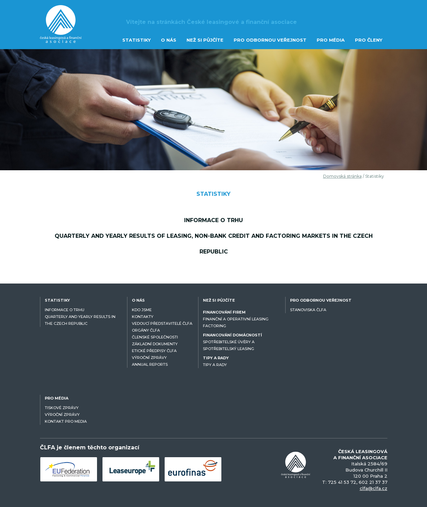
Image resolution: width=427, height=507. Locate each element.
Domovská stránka (342, 176)
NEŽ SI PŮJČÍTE (205, 40)
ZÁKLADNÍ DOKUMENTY (155, 344)
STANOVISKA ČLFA (308, 309)
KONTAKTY (142, 316)
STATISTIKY (136, 40)
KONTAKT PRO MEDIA (66, 421)
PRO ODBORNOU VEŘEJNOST (270, 40)
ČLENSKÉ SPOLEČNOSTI (155, 337)
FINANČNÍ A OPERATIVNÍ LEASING (235, 319)
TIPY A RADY (215, 364)
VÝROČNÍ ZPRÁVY (149, 357)
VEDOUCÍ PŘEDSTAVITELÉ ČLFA (162, 323)
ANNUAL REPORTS (150, 364)
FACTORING (214, 325)
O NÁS (168, 40)
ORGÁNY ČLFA (146, 330)
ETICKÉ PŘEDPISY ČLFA (154, 350)
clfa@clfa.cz (373, 488)
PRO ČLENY (368, 40)
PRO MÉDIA (331, 40)
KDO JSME (142, 309)
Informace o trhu (213, 220)
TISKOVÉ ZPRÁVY (62, 407)
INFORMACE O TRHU (64, 309)
